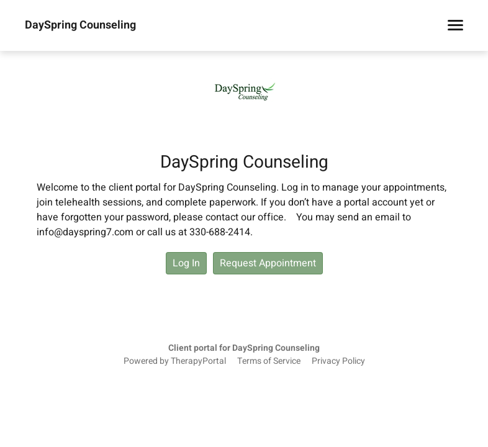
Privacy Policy (338, 361)
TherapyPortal (198, 361)
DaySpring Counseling (80, 25)
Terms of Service (268, 361)
